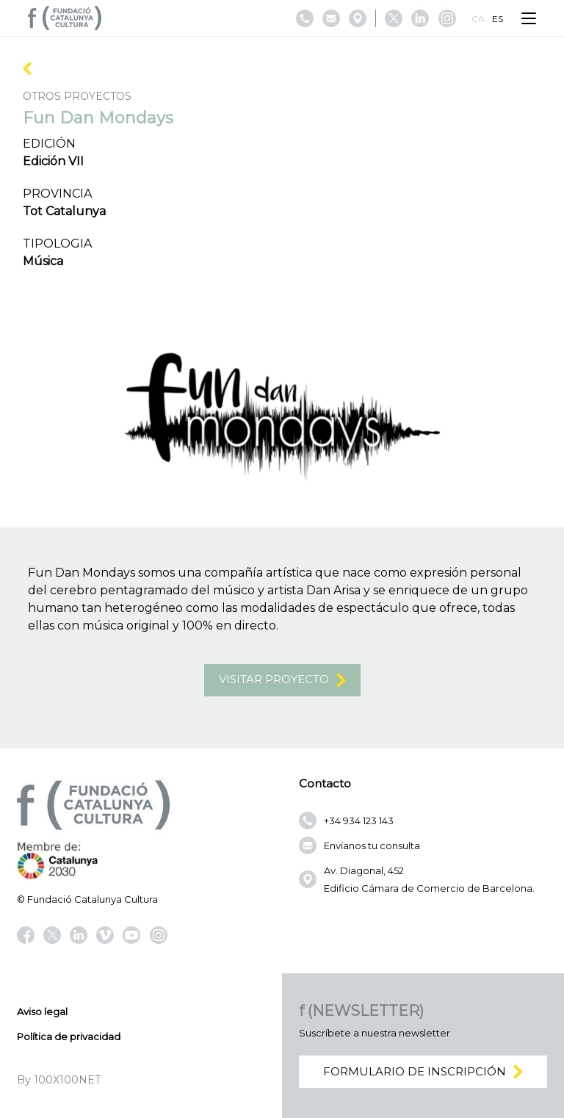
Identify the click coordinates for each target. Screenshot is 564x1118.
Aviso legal (42, 1011)
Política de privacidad (68, 1036)
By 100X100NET (59, 1079)
